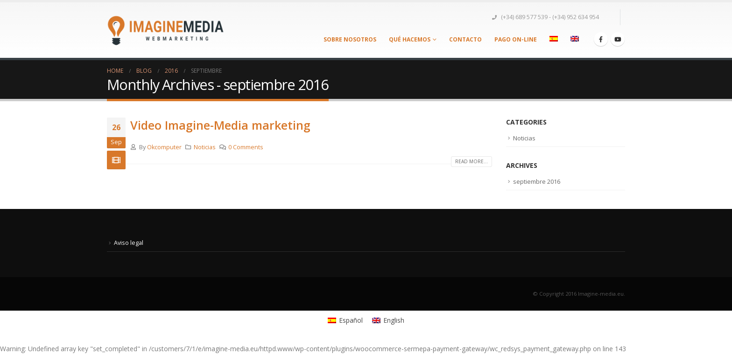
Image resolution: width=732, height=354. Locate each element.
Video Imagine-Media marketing (220, 125)
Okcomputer (164, 147)
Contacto (465, 39)
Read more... (471, 161)
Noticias (205, 147)
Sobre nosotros (350, 39)
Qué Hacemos (409, 39)
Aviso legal (128, 243)
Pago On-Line (515, 39)
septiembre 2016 (536, 181)
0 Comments (245, 147)
